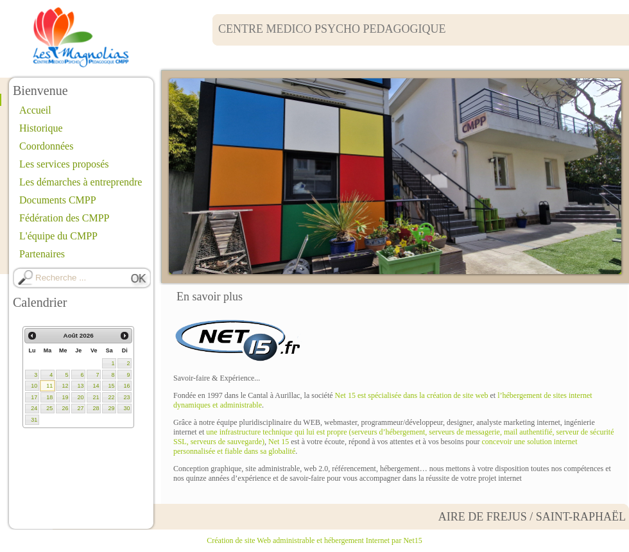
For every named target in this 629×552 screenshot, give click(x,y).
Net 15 (278, 441)
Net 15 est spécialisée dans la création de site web (411, 395)
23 (126, 397)
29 (111, 408)
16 (126, 386)
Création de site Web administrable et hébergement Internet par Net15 (314, 540)
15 (111, 386)
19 (65, 397)
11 (49, 386)
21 (95, 397)
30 (126, 408)
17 (34, 397)
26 (65, 408)
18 (49, 397)
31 (34, 420)
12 (65, 386)
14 (95, 386)
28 (95, 408)
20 (80, 397)
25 (49, 408)
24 (34, 408)
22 (111, 397)
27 (80, 408)
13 (80, 386)
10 (34, 386)
